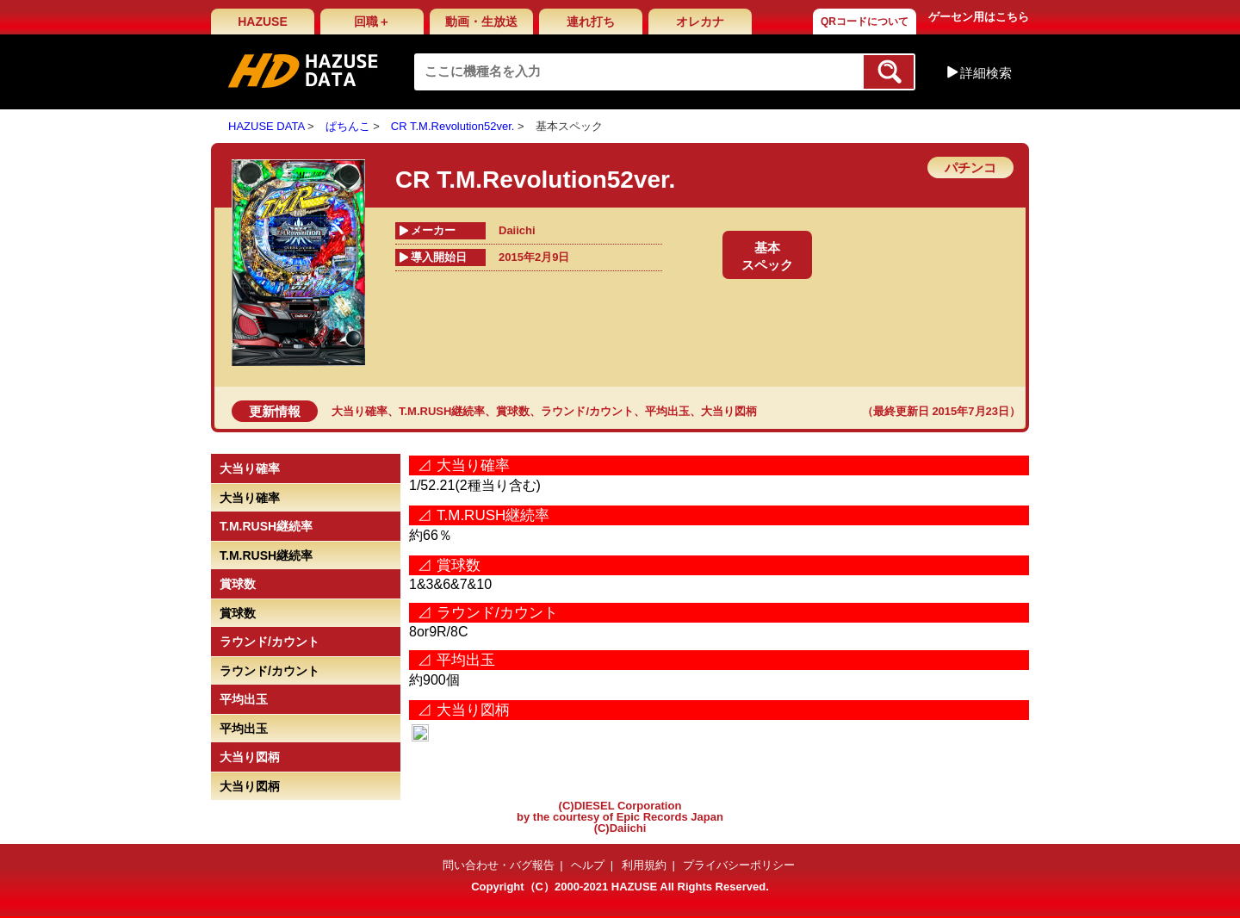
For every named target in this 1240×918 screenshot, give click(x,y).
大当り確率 (360, 411)
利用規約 (644, 865)
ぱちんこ (348, 126)
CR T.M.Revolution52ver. (453, 126)
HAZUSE (263, 21)
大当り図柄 (729, 411)
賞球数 (513, 411)
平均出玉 (667, 411)
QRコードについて (864, 22)
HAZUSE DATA (266, 126)
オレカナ (700, 21)
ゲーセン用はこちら (978, 16)
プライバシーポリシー (739, 865)
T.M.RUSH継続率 (442, 411)
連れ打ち (591, 21)
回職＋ (372, 21)
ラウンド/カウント (587, 411)
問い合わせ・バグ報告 (499, 865)
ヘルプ (587, 865)
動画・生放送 (481, 21)
